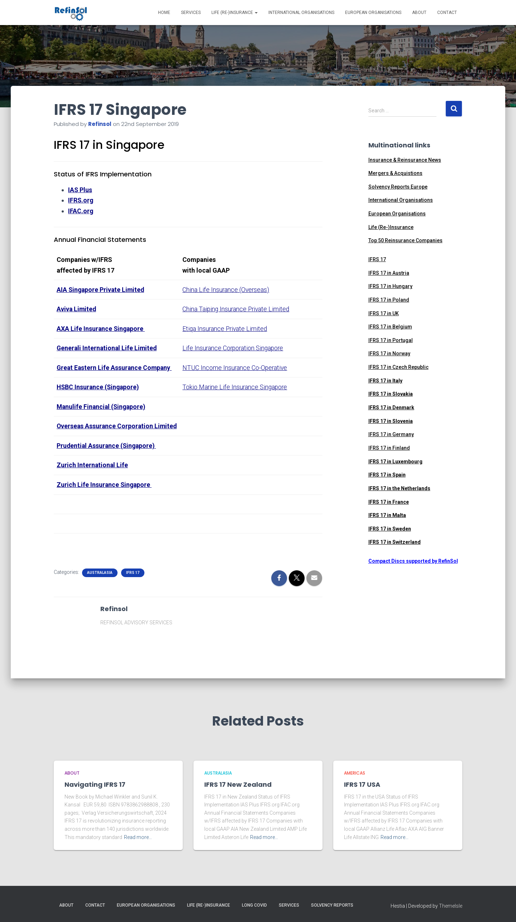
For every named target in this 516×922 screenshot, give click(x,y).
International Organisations (301, 12)
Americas (354, 773)
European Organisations (373, 12)
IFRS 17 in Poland (388, 300)
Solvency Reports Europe (397, 187)
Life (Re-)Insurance (234, 12)
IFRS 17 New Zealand (238, 784)
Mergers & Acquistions (395, 173)
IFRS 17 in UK (383, 313)
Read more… (138, 837)
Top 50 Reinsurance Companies (405, 240)
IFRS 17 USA (362, 784)
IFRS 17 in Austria (388, 273)
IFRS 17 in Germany (391, 434)
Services (191, 12)
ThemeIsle (450, 906)
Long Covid (254, 905)
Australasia (100, 581)
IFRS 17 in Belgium (390, 327)
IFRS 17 (132, 581)
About (419, 12)
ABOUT (72, 773)
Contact (447, 12)
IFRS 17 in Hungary (390, 286)
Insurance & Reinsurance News (404, 160)
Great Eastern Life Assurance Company (114, 366)
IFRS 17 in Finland (389, 448)
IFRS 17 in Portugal (390, 340)
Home (164, 12)
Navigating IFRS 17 (94, 784)
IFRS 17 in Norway (389, 353)
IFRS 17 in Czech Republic (398, 367)
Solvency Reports (332, 905)
